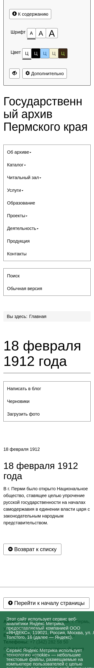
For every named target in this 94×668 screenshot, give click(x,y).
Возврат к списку (32, 549)
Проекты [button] (17, 215)
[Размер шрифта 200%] (52, 33)
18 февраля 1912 (21, 449)
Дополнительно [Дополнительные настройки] (44, 73)
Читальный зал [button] (24, 177)
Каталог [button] (16, 164)
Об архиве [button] (19, 152)
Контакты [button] (17, 253)
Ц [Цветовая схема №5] (63, 53)
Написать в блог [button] (24, 388)
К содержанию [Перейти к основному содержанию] (30, 14)
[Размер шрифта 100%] (31, 33)
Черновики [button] (18, 401)
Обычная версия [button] (24, 288)
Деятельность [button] (23, 228)
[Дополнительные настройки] (14, 74)
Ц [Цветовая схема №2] (36, 53)
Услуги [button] (15, 190)
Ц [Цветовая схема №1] (26, 54)
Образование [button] (21, 202)
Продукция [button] (18, 241)
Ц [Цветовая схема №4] (53, 53)
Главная (37, 316)
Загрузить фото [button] (23, 414)
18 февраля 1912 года (42, 353)
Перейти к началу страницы (46, 603)
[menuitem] (47, 152)
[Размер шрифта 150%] (41, 33)
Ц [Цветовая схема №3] (44, 53)
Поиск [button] (13, 275)
